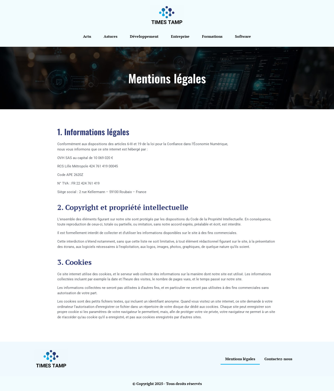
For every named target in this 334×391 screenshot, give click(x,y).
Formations (212, 36)
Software (243, 36)
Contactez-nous (278, 358)
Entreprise (180, 36)
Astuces (110, 36)
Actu (87, 36)
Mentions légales (240, 358)
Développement (144, 36)
